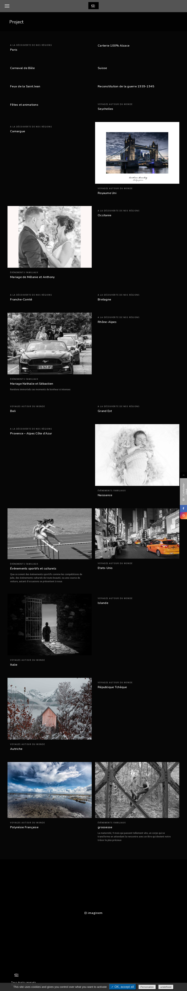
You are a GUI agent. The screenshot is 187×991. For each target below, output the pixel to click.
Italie (13, 665)
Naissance (105, 495)
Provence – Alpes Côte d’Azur (31, 433)
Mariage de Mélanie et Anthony (32, 277)
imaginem (93, 913)
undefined (165, 987)
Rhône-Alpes (107, 322)
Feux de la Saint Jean (25, 86)
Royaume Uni (107, 193)
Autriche (16, 749)
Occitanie (104, 215)
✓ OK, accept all (122, 986)
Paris (13, 50)
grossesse (105, 827)
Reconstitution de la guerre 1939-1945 (126, 86)
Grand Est (105, 411)
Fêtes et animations (24, 105)
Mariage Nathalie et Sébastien (31, 384)
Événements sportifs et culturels (33, 568)
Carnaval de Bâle (22, 68)
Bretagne (104, 299)
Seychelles (105, 109)
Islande (103, 603)
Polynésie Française (24, 827)
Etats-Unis (105, 568)
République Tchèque (112, 687)
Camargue (17, 131)
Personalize (147, 987)
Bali (13, 411)
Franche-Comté (21, 299)
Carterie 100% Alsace (113, 46)
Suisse (102, 68)
